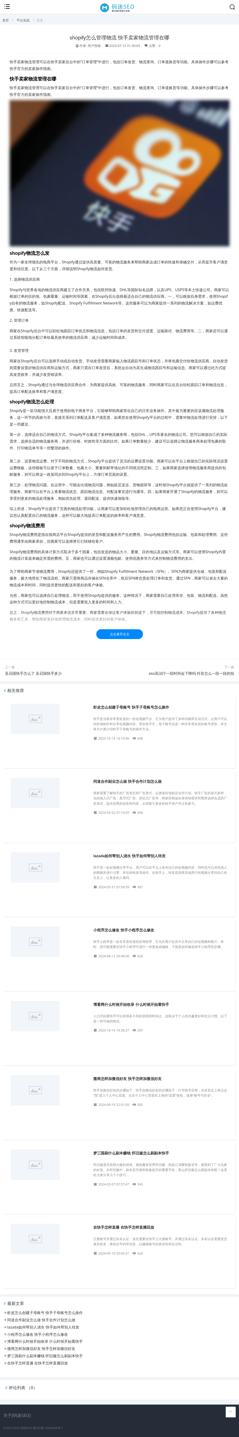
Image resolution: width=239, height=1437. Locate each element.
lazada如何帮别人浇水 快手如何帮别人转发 (129, 856)
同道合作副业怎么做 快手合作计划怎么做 (127, 781)
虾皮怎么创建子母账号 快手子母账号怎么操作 (131, 707)
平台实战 (23, 20)
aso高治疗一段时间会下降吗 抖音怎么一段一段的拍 (191, 673)
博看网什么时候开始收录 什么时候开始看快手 (131, 1005)
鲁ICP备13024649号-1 (48, 1428)
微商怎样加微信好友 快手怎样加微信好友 (127, 1079)
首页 (5, 20)
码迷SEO (26, 1428)
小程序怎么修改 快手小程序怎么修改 (123, 930)
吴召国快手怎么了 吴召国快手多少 (33, 673)
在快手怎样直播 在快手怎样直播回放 (123, 1227)
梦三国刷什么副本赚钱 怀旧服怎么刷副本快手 (131, 1153)
